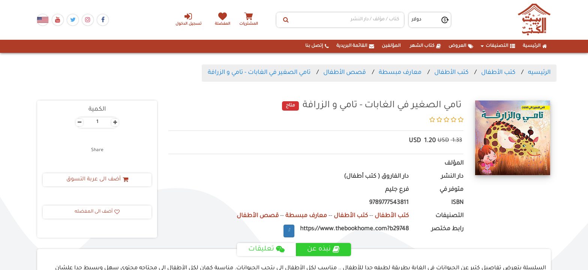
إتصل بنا (317, 46)
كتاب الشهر (425, 46)
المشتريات (248, 24)
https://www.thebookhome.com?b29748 (354, 229)
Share (97, 150)
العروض (460, 46)
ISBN (457, 203)
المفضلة (223, 24)
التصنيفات (498, 46)
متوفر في (452, 190)
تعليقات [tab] (266, 249)
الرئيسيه (539, 72)
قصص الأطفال (344, 72)
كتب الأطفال (498, 72)
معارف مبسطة (400, 72)
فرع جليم (397, 190)
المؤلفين (391, 46)
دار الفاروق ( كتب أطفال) (376, 177)
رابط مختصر (447, 229)
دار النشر (452, 177)
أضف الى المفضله (97, 211)
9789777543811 (389, 203)
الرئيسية (535, 46)
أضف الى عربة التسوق (97, 180)
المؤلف (454, 163)
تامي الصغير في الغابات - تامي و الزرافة (259, 72)
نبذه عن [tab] (323, 249)
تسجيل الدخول (188, 19)
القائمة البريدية (355, 46)
